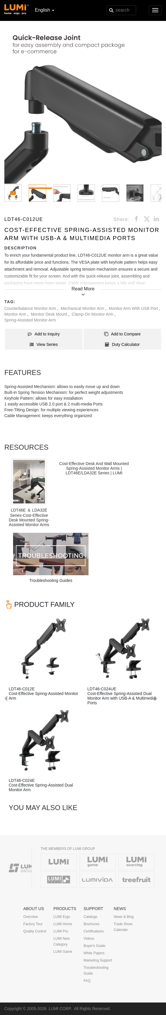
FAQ (87, 981)
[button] (83, 105)
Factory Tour (32, 924)
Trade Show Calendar (123, 927)
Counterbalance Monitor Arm (30, 308)
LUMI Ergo (61, 917)
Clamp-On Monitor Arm (93, 314)
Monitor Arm (15, 314)
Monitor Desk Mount (49, 314)
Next (158, 608)
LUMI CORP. (60, 1008)
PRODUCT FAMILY (44, 604)
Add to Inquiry (43, 334)
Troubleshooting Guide (96, 970)
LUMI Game (62, 952)
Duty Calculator (122, 344)
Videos (89, 939)
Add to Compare (122, 334)
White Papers (94, 953)
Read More (82, 288)
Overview (30, 917)
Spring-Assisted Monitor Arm (30, 320)
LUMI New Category (61, 941)
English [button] (44, 10)
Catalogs (90, 917)
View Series (44, 344)
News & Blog (124, 917)
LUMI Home (62, 924)
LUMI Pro (60, 931)
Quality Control (34, 931)
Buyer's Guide (94, 946)
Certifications (94, 931)
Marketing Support (98, 960)
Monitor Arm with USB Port (134, 308)
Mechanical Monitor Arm (83, 308)
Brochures (92, 924)
